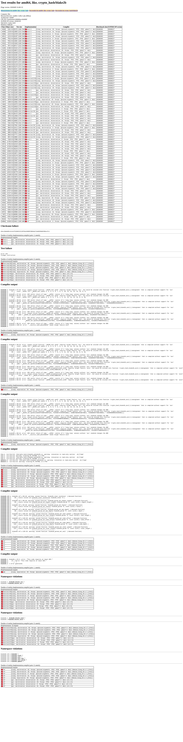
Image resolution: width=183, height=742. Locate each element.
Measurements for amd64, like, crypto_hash (14, 10)
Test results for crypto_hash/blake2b (66, 10)
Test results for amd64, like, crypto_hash (42, 10)
